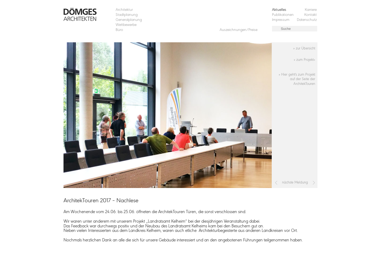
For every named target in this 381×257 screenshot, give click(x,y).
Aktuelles (279, 10)
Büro (119, 30)
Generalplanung (129, 20)
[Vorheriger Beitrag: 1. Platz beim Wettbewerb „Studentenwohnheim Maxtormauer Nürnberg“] (276, 183)
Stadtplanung (127, 15)
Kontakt (310, 15)
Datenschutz (307, 20)
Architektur (124, 10)
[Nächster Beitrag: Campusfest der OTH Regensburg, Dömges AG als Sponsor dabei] (314, 183)
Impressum (280, 20)
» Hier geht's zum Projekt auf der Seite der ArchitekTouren (297, 79)
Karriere (311, 10)
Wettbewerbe (126, 25)
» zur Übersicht (304, 49)
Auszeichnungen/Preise (238, 30)
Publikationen (283, 15)
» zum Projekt (304, 60)
